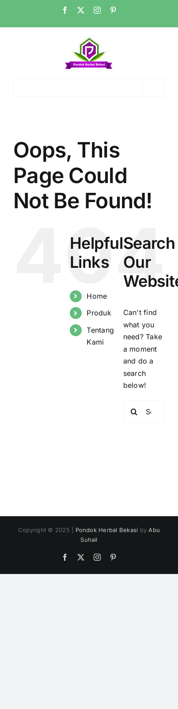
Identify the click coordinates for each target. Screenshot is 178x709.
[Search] (134, 412)
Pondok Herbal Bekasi (107, 529)
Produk (99, 312)
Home (97, 296)
